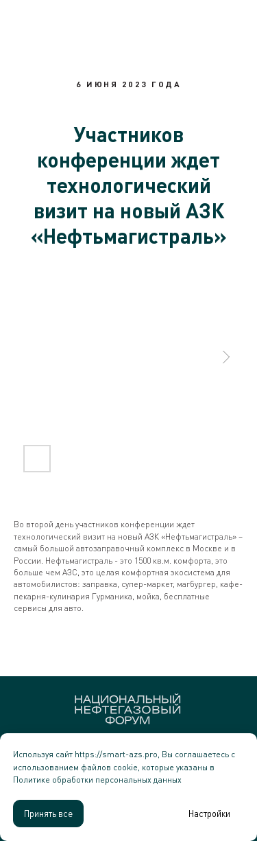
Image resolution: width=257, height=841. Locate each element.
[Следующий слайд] (226, 356)
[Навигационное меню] (233, 17)
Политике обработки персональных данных (97, 779)
